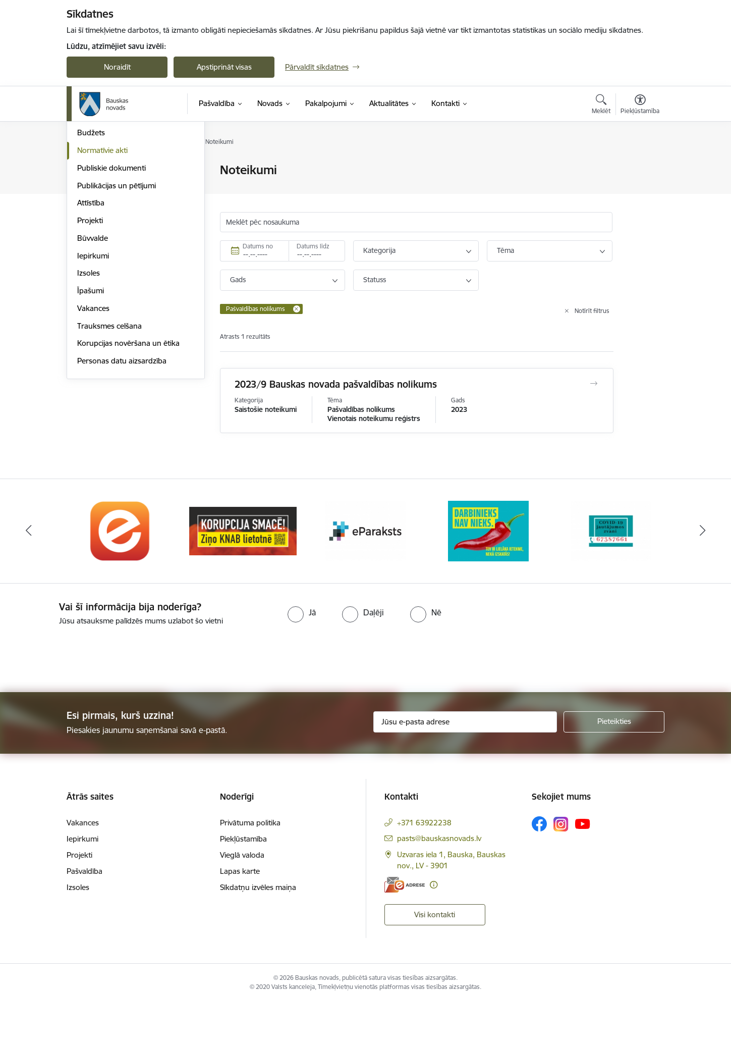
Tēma (505, 250)
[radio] (302, 656)
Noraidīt (117, 67)
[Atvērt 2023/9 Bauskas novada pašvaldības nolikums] (594, 384)
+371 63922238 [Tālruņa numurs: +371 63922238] (424, 866)
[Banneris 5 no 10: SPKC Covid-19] (611, 574)
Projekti (90, 328)
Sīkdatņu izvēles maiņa (258, 931)
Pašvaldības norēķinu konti (122, 188)
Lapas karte (240, 915)
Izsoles (88, 381)
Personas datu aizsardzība (121, 469)
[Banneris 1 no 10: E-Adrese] (121, 574)
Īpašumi (90, 398)
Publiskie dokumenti (111, 276)
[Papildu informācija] (433, 928)
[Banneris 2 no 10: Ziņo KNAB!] (243, 574)
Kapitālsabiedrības (108, 223)
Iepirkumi (93, 364)
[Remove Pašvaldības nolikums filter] (296, 308)
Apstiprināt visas (224, 67)
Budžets (91, 240)
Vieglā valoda (242, 899)
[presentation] (84, 698)
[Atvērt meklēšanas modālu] (601, 105)
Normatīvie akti (102, 258)
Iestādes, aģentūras (110, 206)
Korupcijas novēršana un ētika (128, 451)
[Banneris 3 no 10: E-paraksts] (365, 574)
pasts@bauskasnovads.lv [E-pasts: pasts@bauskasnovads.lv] (439, 882)
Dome (87, 170)
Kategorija (379, 250)
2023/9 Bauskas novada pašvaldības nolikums (336, 384)
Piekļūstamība (243, 882)
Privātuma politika (250, 866)
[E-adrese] (404, 928)
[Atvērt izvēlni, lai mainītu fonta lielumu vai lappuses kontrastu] (639, 105)
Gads (238, 279)
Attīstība (90, 311)
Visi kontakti (434, 958)
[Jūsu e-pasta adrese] (465, 765)
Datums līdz (313, 246)
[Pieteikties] (614, 765)
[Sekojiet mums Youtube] (582, 867)
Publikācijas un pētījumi (116, 293)
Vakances (93, 416)
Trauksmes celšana (109, 434)
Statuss (374, 279)
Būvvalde (92, 346)
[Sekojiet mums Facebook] (539, 867)
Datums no (258, 246)
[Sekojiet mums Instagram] (561, 867)
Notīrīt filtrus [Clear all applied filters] (592, 311)
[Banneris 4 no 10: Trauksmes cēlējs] (488, 574)
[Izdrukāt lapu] (639, 165)
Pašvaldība (84, 915)
